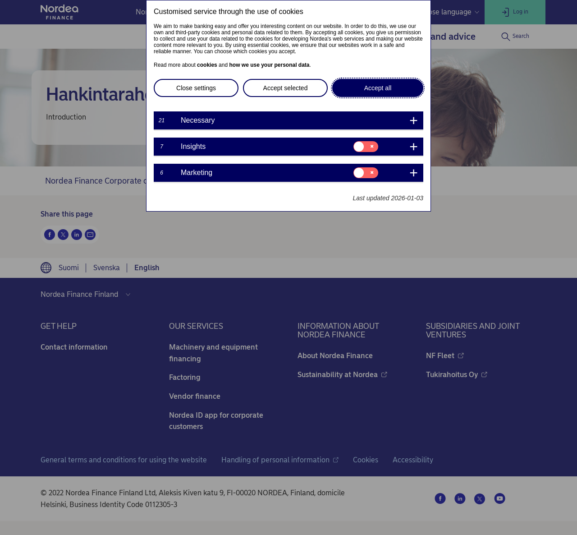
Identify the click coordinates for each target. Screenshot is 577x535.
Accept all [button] (378, 88)
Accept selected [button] (285, 88)
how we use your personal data (269, 65)
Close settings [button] (196, 88)
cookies (207, 65)
